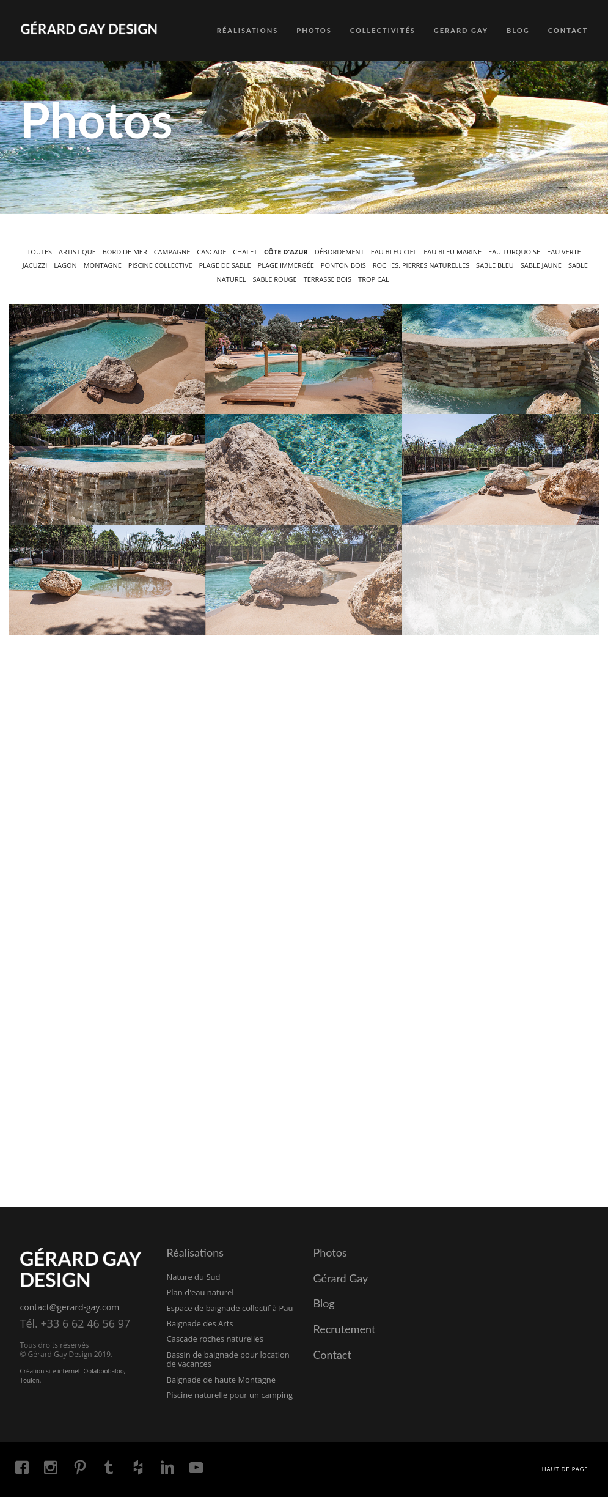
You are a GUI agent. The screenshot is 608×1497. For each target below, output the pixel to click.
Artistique (77, 251)
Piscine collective (160, 265)
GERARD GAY (461, 30)
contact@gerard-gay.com (70, 1307)
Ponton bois (343, 265)
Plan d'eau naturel (200, 1292)
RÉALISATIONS (248, 30)
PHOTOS (314, 30)
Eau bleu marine (452, 251)
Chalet (245, 251)
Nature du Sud (194, 1276)
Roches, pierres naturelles (421, 265)
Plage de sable (225, 265)
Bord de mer (125, 251)
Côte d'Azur (286, 251)
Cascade (211, 251)
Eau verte (564, 251)
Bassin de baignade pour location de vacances (228, 1359)
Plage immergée (286, 265)
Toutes (39, 251)
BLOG (518, 30)
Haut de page (565, 1469)
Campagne (172, 251)
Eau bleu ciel (394, 251)
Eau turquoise (514, 251)
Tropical (373, 279)
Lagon (65, 265)
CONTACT (568, 30)
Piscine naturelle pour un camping (230, 1394)
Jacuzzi (35, 265)
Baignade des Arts (200, 1323)
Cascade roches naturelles (215, 1338)
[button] (107, 359)
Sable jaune (541, 265)
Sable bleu (495, 265)
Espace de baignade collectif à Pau (230, 1308)
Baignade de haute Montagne (221, 1379)
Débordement (339, 251)
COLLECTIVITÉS (383, 30)
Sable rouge (274, 279)
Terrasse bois (328, 279)
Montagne (103, 265)
